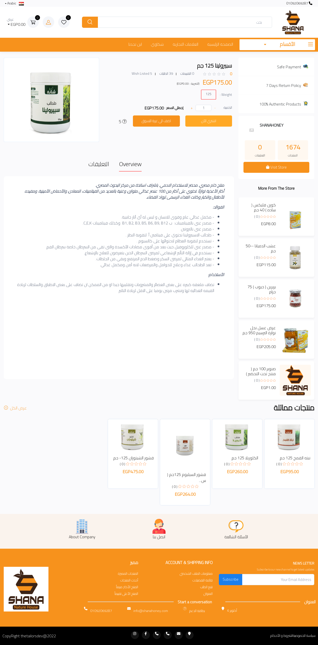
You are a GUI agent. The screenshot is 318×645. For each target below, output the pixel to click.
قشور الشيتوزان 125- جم (133, 458)
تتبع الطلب (206, 587)
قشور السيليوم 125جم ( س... (186, 477)
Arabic (15, 3)
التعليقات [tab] (98, 164)
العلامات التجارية (185, 44)
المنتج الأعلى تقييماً (126, 593)
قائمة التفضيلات (203, 580)
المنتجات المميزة (128, 573)
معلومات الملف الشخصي (196, 573)
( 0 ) (257, 216)
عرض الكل (16, 408)
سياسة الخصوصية (304, 635)
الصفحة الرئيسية (220, 44)
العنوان (208, 593)
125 (208, 94)
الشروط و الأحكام (281, 635)
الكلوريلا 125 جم (245, 458)
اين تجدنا (135, 44)
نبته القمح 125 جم (295, 458)
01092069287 (299, 3)
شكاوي (157, 44)
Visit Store (276, 167)
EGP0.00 (16, 22)
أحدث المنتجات (129, 580)
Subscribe (230, 579)
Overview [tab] (130, 164)
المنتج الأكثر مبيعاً (127, 587)
